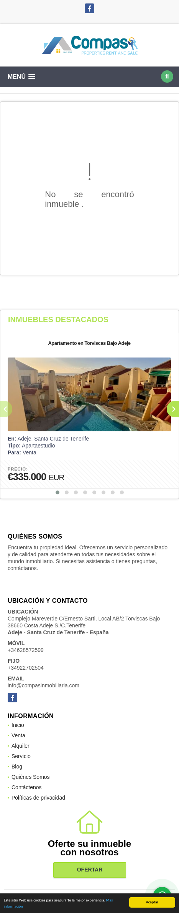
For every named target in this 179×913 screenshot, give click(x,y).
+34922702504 (26, 668)
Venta (18, 735)
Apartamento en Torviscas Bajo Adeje (89, 343)
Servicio (21, 756)
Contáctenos (26, 787)
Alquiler (20, 746)
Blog (16, 766)
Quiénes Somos (30, 777)
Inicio (17, 725)
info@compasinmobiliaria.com (43, 685)
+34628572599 (26, 650)
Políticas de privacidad (38, 798)
